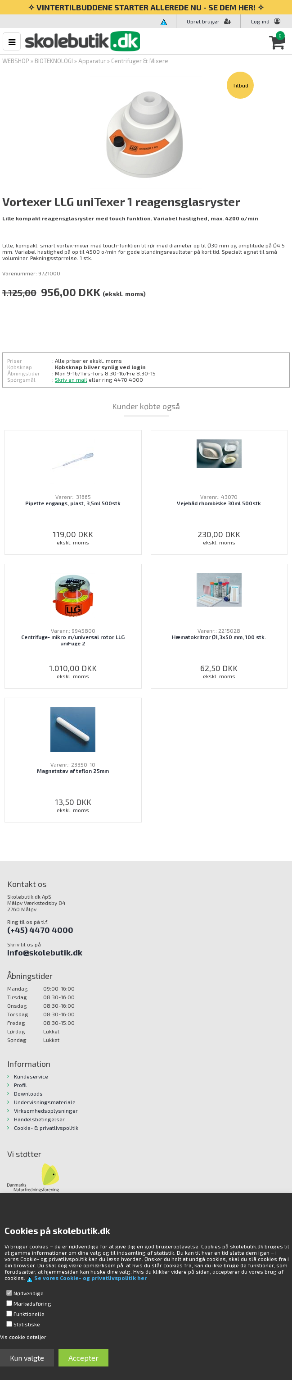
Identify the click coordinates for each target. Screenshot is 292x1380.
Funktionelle (29, 1314)
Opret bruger (209, 21)
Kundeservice (31, 1076)
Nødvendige (28, 1293)
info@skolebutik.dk (44, 952)
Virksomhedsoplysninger (46, 1110)
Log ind (260, 21)
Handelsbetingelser (39, 1119)
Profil (20, 1085)
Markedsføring (32, 1303)
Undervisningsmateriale (45, 1102)
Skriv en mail (71, 379)
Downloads (28, 1093)
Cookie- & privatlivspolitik (46, 1127)
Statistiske (26, 1324)
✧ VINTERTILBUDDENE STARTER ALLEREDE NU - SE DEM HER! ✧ (146, 7)
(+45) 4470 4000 (40, 930)
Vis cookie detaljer (23, 1337)
